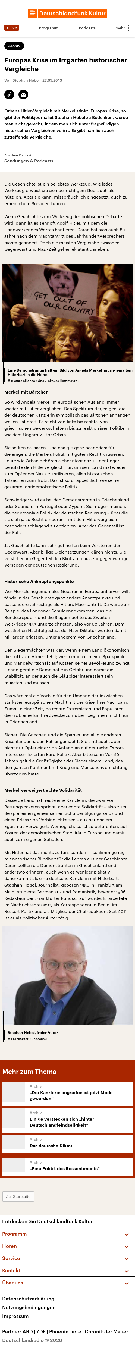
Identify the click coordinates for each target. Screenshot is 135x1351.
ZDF (42, 1331)
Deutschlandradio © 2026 (32, 1340)
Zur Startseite (18, 1196)
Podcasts (87, 28)
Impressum (15, 1316)
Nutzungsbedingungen (29, 1307)
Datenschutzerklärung (28, 1299)
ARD (29, 1331)
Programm (49, 28)
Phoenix (60, 1331)
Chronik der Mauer (106, 1331)
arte (78, 1331)
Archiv (14, 45)
